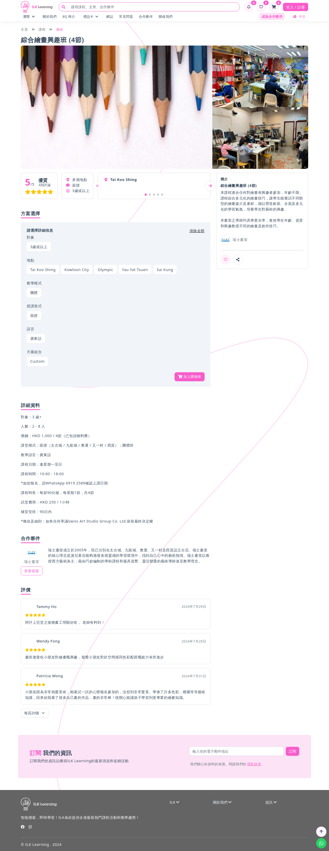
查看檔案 (31, 570)
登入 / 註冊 (295, 7)
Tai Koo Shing (43, 269)
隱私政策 (254, 764)
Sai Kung (165, 269)
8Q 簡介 (68, 16)
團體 (34, 292)
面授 (34, 315)
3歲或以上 (39, 246)
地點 (30, 260)
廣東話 (36, 338)
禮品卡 (90, 16)
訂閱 (292, 751)
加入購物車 (190, 376)
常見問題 (126, 16)
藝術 (59, 29)
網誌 (109, 16)
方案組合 (34, 351)
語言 (30, 328)
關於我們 (50, 16)
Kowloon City (77, 269)
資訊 (271, 802)
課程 (42, 29)
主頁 (24, 29)
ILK (174, 802)
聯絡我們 (165, 16)
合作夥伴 (146, 16)
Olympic (105, 269)
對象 (30, 237)
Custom (37, 361)
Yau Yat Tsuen (135, 269)
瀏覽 (29, 16)
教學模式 (34, 283)
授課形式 (34, 305)
